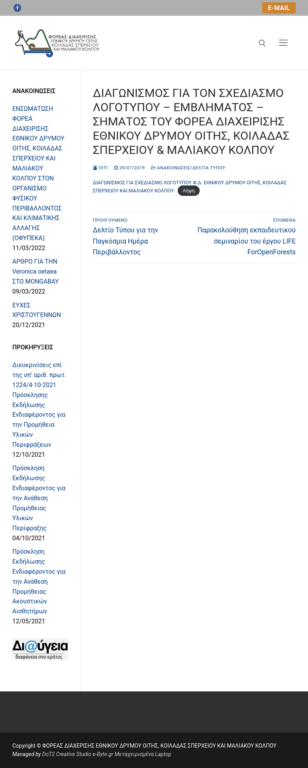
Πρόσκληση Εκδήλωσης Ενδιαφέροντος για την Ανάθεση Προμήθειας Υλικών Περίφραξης (39, 497)
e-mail (278, 8)
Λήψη (188, 191)
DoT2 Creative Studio (66, 754)
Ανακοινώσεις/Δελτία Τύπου (188, 167)
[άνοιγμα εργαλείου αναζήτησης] (262, 43)
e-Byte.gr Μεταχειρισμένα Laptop (132, 754)
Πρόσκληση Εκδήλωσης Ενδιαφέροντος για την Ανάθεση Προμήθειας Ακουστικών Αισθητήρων (39, 581)
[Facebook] (17, 8)
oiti (100, 167)
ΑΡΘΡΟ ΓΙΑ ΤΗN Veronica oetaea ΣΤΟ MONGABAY (35, 271)
